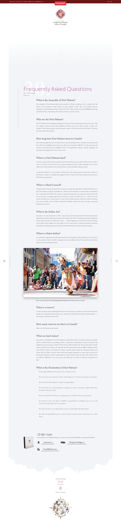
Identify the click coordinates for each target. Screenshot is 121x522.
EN (108, 1)
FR (111, 1)
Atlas (25, 93)
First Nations (31, 93)
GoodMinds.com (38, 1)
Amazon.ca (19, 1)
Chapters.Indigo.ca (28, 1)
